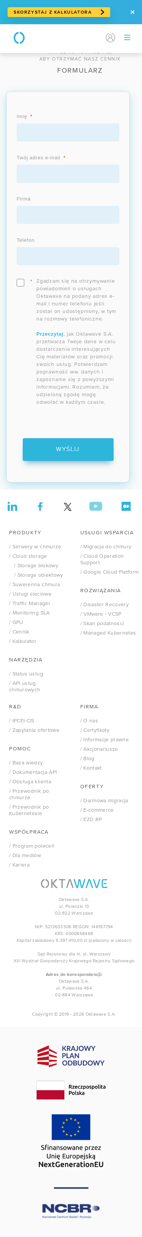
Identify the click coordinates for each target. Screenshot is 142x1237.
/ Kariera (19, 865)
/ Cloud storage (28, 556)
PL (83, 37)
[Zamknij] (132, 12)
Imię (22, 116)
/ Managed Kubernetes (108, 633)
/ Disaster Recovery (104, 604)
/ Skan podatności (102, 623)
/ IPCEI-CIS (21, 721)
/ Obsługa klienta (30, 781)
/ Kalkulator (22, 641)
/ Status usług (26, 674)
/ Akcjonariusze (99, 749)
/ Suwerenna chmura (34, 584)
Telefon (26, 240)
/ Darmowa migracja (104, 800)
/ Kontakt (91, 768)
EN (96, 37)
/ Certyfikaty (95, 730)
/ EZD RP (91, 819)
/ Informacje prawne (104, 739)
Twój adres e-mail (38, 157)
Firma (24, 199)
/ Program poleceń (32, 846)
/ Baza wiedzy (26, 763)
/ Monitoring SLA (29, 613)
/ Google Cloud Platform (109, 572)
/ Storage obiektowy (36, 575)
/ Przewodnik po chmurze (29, 794)
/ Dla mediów (25, 855)
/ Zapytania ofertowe (34, 730)
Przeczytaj (50, 334)
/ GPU (16, 622)
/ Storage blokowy (33, 565)
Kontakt (61, 37)
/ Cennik (19, 632)
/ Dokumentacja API (33, 772)
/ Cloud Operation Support (102, 559)
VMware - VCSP (101, 614)
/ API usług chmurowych (25, 686)
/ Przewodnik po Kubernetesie (29, 810)
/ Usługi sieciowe (30, 594)
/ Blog (87, 758)
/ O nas (89, 721)
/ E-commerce (97, 810)
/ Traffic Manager (29, 603)
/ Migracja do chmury (106, 546)
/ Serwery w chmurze (35, 546)
